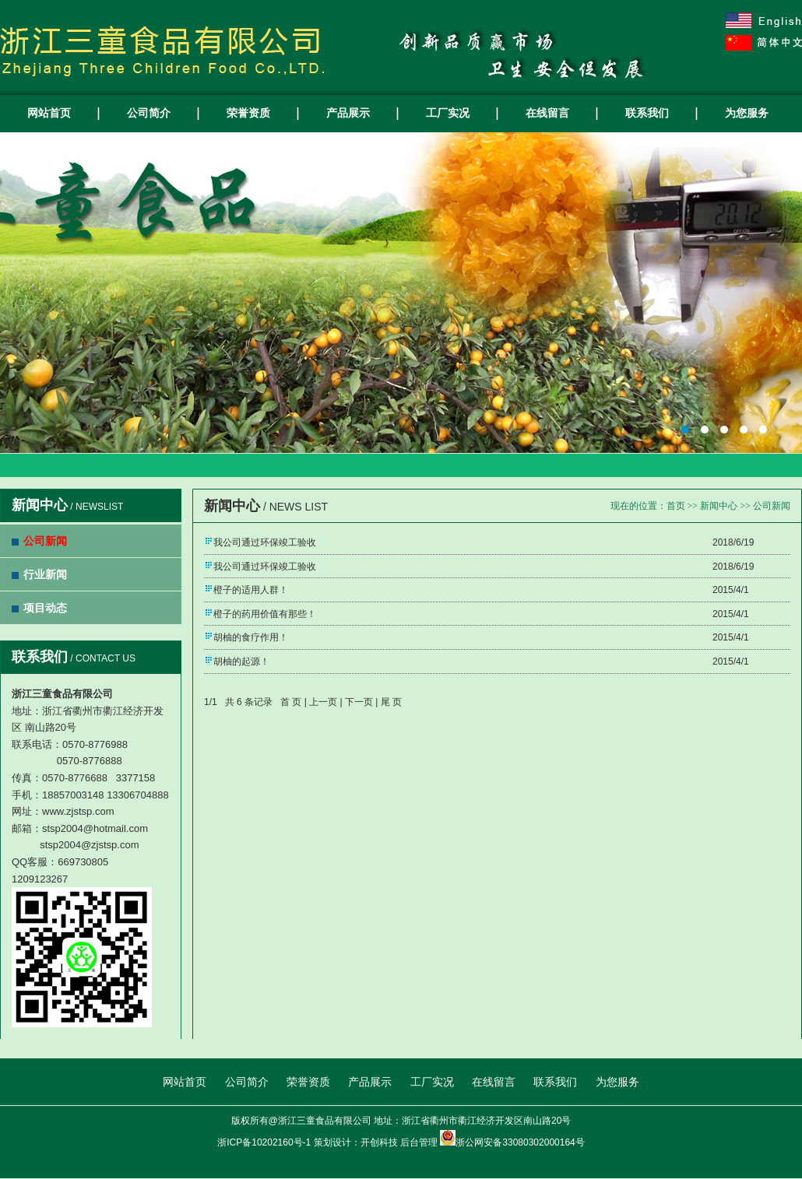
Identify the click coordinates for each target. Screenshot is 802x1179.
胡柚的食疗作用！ (250, 637)
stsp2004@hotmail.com (95, 828)
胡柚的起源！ (241, 661)
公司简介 (149, 113)
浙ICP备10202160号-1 (264, 1142)
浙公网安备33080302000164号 (520, 1142)
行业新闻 (45, 574)
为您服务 (747, 113)
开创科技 (379, 1142)
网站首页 (49, 113)
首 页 (290, 702)
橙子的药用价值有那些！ (264, 614)
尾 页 (391, 702)
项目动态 (45, 608)
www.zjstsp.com (78, 811)
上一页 (323, 702)
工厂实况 (448, 113)
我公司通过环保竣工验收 (264, 542)
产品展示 (348, 113)
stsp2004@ (65, 845)
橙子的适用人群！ (250, 589)
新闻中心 (718, 505)
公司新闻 (45, 541)
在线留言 (547, 113)
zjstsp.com (115, 845)
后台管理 (419, 1142)
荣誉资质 (248, 113)
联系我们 (647, 113)
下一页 (359, 702)
